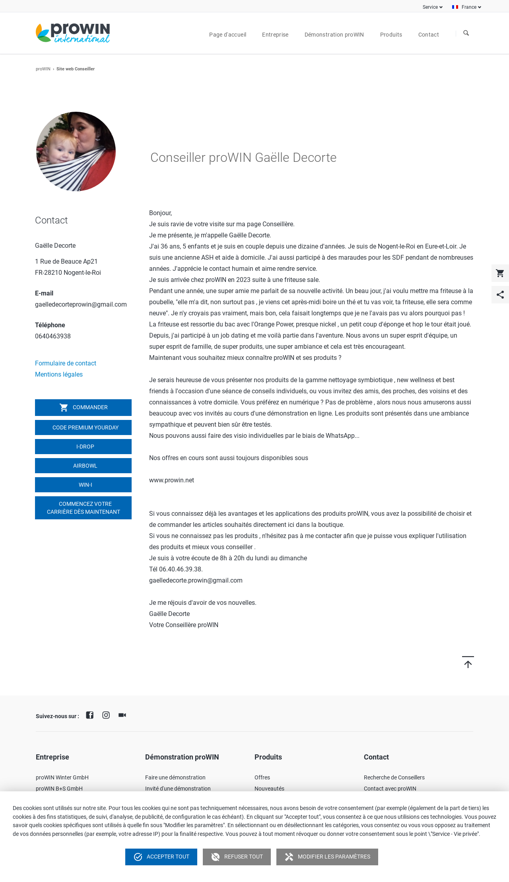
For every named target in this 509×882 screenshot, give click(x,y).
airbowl (84, 465)
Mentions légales (59, 374)
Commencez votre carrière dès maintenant (83, 508)
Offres (262, 777)
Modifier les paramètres (327, 857)
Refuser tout (237, 857)
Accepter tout (161, 857)
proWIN (43, 69)
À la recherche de (466, 33)
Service (430, 7)
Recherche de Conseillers (394, 777)
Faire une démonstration (175, 777)
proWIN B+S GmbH (59, 788)
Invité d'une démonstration (178, 788)
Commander (83, 407)
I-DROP (84, 446)
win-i (85, 485)
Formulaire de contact (65, 363)
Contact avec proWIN (390, 788)
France (469, 7)
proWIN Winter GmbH (62, 777)
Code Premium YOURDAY (85, 427)
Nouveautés (269, 788)
